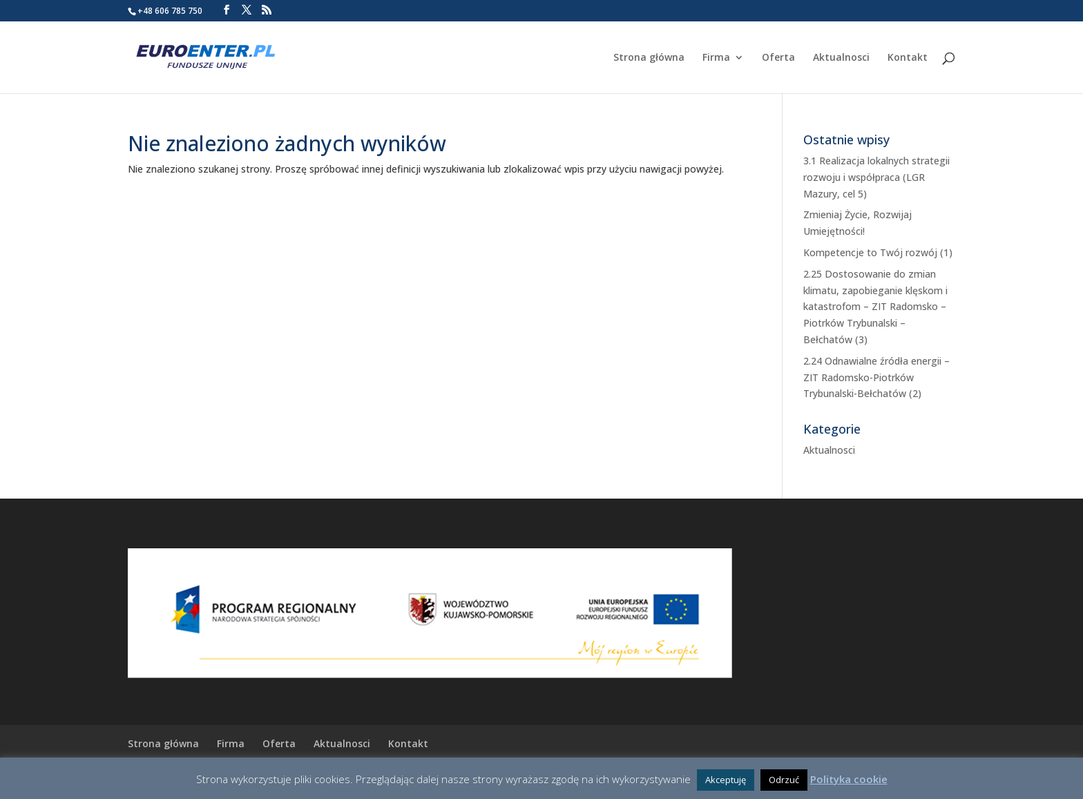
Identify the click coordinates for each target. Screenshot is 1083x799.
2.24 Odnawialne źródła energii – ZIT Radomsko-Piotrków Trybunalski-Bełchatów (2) (876, 377)
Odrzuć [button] (784, 779)
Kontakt (908, 58)
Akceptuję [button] (725, 779)
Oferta (778, 58)
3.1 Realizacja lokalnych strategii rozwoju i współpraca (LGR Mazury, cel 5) (876, 177)
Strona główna (648, 58)
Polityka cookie (849, 779)
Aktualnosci (841, 58)
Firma (716, 58)
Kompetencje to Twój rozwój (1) (877, 252)
